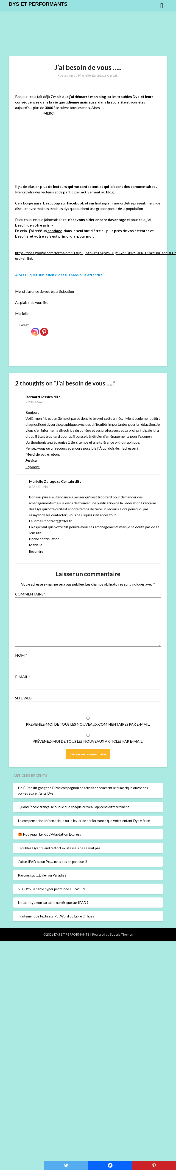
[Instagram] (35, 329)
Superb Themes (121, 934)
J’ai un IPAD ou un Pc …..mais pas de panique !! (52, 862)
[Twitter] (66, 1165)
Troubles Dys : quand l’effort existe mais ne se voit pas (59, 848)
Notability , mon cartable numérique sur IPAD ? (53, 902)
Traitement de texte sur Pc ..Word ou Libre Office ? (56, 916)
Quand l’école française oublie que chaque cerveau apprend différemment (73, 807)
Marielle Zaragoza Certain (98, 75)
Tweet (24, 325)
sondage (54, 230)
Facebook (75, 203)
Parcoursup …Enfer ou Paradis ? (42, 875)
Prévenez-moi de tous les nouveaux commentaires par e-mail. (88, 724)
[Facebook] (110, 1165)
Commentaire (30, 594)
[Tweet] (17, 326)
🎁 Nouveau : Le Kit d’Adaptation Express (49, 834)
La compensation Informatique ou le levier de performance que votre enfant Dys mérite (84, 821)
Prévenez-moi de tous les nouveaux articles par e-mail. (88, 741)
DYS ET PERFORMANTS (38, 4)
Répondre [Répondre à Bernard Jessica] (32, 467)
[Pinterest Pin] (49, 326)
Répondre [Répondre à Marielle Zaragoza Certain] (36, 551)
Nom (21, 655)
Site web (23, 698)
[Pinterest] (44, 329)
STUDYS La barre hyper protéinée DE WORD (52, 889)
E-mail (22, 676)
